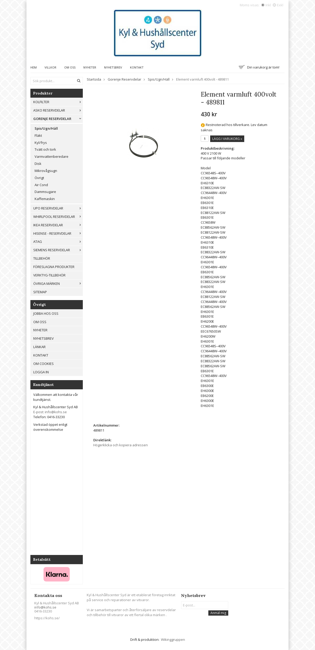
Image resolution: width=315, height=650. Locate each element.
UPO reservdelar (58, 208)
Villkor (50, 67)
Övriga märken (58, 283)
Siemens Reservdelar (58, 250)
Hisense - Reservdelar (58, 233)
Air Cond (41, 184)
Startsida (94, 79)
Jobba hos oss (45, 313)
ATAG (58, 241)
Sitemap (40, 292)
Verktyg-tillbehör (49, 275)
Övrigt (39, 177)
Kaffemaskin (45, 198)
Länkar (39, 346)
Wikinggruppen (173, 639)
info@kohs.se (45, 607)
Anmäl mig (218, 613)
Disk (38, 163)
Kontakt (137, 67)
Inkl (266, 5)
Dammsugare (45, 191)
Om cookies (43, 363)
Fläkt (38, 135)
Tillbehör (41, 258)
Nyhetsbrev (113, 67)
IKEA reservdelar (58, 225)
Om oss (69, 67)
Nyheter (89, 67)
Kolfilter (58, 101)
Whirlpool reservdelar (58, 216)
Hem (33, 67)
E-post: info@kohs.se (50, 412)
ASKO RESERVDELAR (58, 110)
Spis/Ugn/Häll (46, 128)
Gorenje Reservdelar (58, 118)
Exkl (278, 5)
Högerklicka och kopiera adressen (120, 445)
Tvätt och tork (45, 149)
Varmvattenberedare (51, 156)
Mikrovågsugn (46, 170)
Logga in (41, 372)
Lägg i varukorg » (227, 139)
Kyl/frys (41, 142)
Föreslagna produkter (53, 266)
